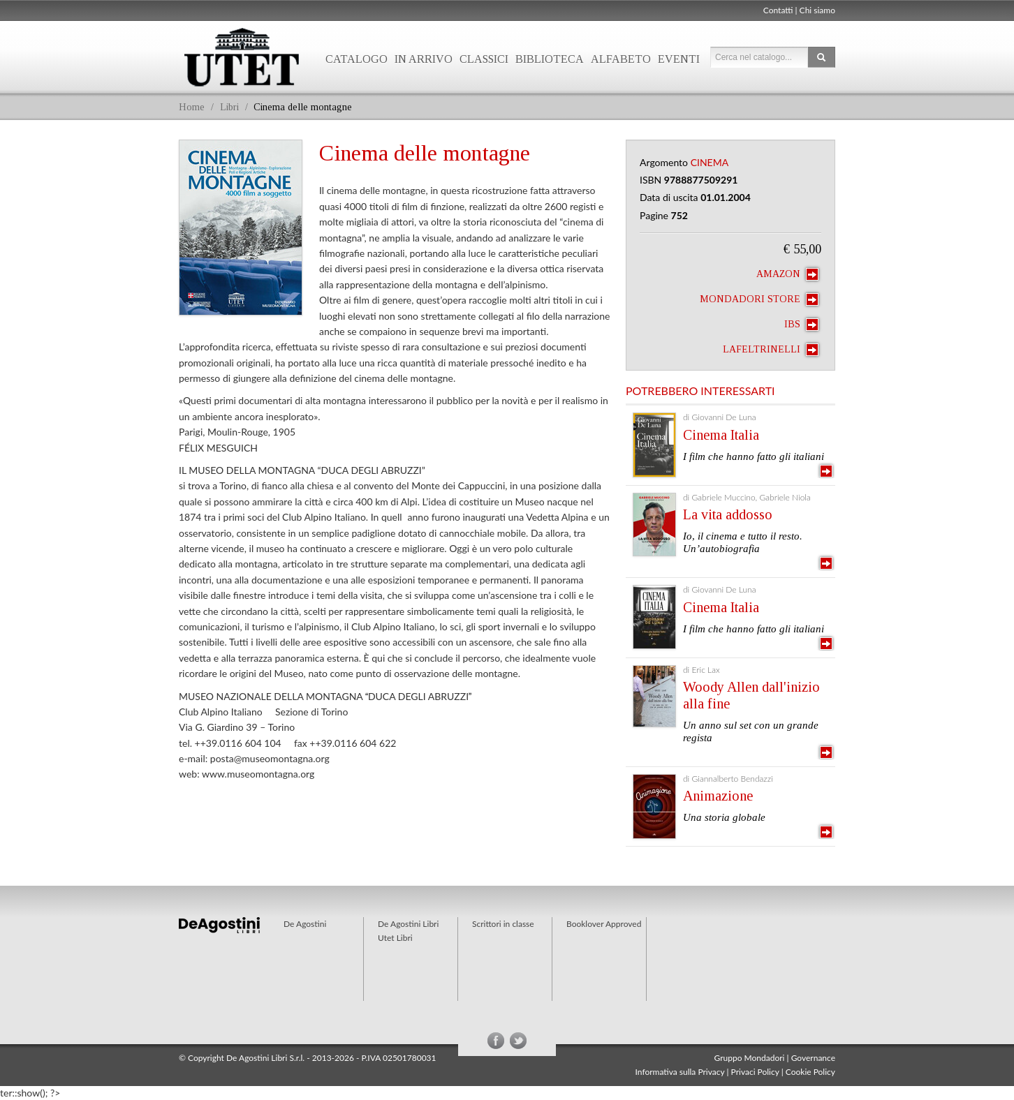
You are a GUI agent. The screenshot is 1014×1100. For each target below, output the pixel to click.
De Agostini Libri (408, 924)
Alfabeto (621, 59)
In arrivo (424, 59)
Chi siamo (817, 10)
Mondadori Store (759, 299)
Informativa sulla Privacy (680, 1071)
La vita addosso (727, 514)
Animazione (718, 795)
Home (192, 107)
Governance (813, 1058)
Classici (484, 59)
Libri (229, 107)
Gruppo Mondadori (749, 1058)
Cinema (710, 162)
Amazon (787, 274)
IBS (801, 324)
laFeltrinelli (770, 349)
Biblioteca (549, 59)
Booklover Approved (603, 924)
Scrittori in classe (503, 924)
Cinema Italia (721, 435)
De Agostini (305, 924)
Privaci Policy (755, 1071)
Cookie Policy (810, 1071)
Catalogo (356, 59)
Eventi (679, 59)
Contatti (778, 10)
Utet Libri (241, 57)
